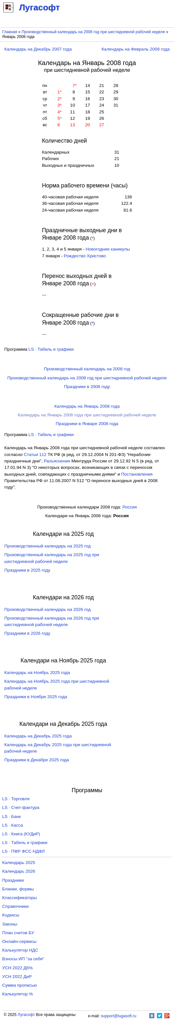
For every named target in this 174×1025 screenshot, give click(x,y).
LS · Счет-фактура (21, 807)
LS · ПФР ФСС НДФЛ (23, 851)
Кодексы (10, 915)
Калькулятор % (17, 994)
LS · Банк (11, 816)
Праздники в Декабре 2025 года (37, 759)
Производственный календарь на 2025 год (48, 546)
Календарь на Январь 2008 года (87, 406)
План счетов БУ (18, 932)
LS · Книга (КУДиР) (21, 833)
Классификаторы (19, 897)
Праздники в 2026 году (27, 633)
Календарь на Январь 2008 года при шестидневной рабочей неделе (87, 415)
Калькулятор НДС (20, 950)
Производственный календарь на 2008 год (87, 368)
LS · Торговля (16, 798)
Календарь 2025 (18, 862)
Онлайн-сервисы (19, 941)
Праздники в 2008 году (87, 386)
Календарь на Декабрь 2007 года (38, 49)
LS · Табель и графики (51, 349)
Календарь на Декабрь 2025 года (38, 736)
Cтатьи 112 (35, 454)
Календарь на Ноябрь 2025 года (37, 672)
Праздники (13, 880)
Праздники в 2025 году (27, 570)
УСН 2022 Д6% (17, 967)
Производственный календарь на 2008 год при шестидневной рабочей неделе (93, 32)
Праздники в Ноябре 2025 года (36, 696)
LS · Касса (12, 825)
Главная (9, 32)
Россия (130, 507)
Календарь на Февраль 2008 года (136, 49)
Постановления (137, 474)
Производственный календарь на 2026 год (48, 609)
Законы (9, 924)
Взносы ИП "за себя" (23, 958)
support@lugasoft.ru (118, 1016)
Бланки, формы (18, 889)
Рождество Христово (85, 255)
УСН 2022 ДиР (17, 976)
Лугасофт (26, 1014)
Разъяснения (57, 461)
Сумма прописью (19, 985)
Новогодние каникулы (108, 249)
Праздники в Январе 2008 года (87, 423)
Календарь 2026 (18, 871)
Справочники (15, 906)
